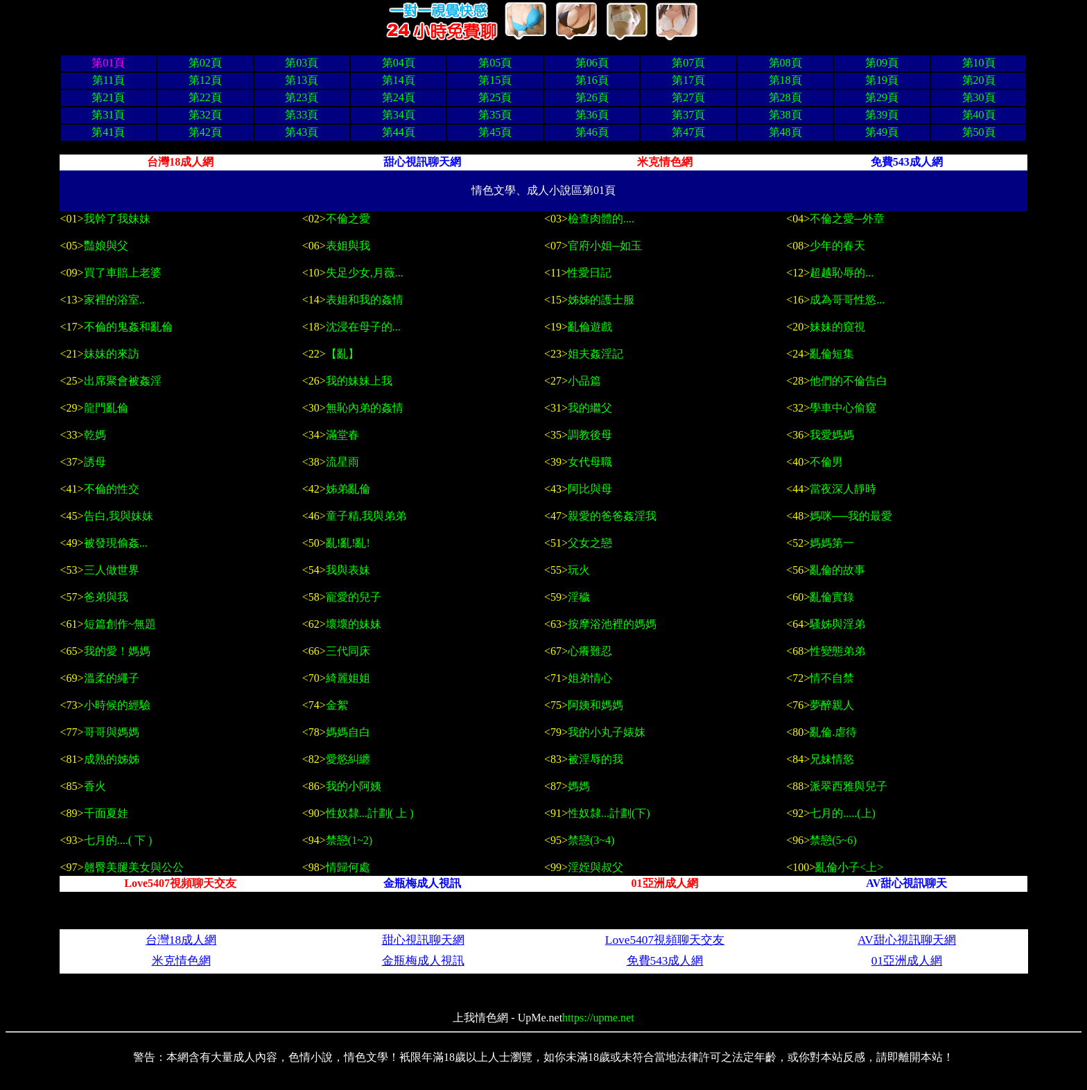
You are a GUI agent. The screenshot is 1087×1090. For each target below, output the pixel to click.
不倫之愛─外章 (847, 219)
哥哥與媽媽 (111, 732)
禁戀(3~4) (591, 840)
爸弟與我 (106, 597)
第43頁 (301, 132)
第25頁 (495, 97)
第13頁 (301, 80)
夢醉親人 (832, 705)
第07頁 (688, 63)
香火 (95, 786)
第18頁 (785, 80)
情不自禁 (832, 678)
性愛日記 (589, 273)
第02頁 (205, 63)
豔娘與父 (106, 246)
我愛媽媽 (832, 435)
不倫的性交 (111, 489)
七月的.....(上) (843, 813)
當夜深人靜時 (843, 489)
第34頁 (398, 115)
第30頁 (978, 97)
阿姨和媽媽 (595, 705)
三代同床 (349, 651)
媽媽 (579, 786)
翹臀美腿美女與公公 (134, 867)
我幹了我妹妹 (117, 219)
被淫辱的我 (595, 759)
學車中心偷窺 (843, 408)
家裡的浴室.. (114, 300)
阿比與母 (590, 489)
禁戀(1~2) (349, 840)
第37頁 (688, 115)
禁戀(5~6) (833, 840)
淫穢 (579, 597)
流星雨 (342, 462)
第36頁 (592, 115)
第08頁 (785, 63)
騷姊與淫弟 (837, 624)
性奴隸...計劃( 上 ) (370, 813)
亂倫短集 (832, 354)
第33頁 (301, 115)
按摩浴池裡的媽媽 (612, 624)
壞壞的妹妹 (353, 624)
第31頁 (108, 115)
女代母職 (590, 462)
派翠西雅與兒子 (848, 786)
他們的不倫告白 (848, 381)
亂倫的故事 (837, 570)
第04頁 (398, 63)
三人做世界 (111, 570)
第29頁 (881, 97)
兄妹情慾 (832, 759)
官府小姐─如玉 (605, 246)
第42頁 (205, 132)
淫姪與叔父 (595, 867)
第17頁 (688, 80)
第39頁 (881, 115)
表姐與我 (348, 246)
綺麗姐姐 (348, 678)
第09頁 (881, 63)
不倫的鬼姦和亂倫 (128, 327)
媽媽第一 (833, 543)
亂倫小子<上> (849, 867)
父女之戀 (591, 543)
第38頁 (785, 115)
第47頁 (688, 132)
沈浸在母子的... (363, 327)
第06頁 (592, 63)
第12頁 (205, 80)
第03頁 (301, 63)
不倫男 (826, 462)
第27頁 (688, 97)
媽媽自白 (348, 732)
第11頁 (108, 80)
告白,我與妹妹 (118, 516)
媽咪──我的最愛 (851, 516)
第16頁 (592, 80)
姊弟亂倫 (348, 489)
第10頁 (978, 63)
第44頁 (398, 132)
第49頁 (881, 132)
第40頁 (978, 115)
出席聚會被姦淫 (123, 381)
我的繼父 (590, 408)
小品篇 (584, 381)
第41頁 (108, 132)
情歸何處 (348, 867)
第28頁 (785, 97)
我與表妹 (349, 570)
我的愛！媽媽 (118, 651)
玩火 (579, 570)
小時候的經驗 (117, 705)
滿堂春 (344, 435)
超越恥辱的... (841, 273)
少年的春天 (837, 246)
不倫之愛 (348, 219)
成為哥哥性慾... (847, 300)
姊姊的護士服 (601, 300)
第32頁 (205, 115)
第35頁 (495, 115)
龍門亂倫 (106, 408)
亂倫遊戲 (590, 327)
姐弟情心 (590, 678)
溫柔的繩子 (111, 678)
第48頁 (785, 132)
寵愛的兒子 (353, 597)
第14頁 (398, 80)
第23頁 (301, 97)
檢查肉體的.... (601, 219)
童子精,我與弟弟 (366, 516)
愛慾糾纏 (348, 759)
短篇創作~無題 (120, 624)
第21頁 (108, 97)
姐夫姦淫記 (595, 354)
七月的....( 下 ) (118, 840)
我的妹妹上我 (359, 381)
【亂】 (342, 354)
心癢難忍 (591, 651)
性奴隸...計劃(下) (609, 813)
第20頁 (978, 80)
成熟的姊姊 (111, 759)
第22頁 (205, 97)
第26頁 (592, 97)
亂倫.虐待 (833, 732)
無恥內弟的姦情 (364, 408)
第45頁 (495, 132)
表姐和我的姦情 (364, 300)
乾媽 (95, 435)
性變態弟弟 (839, 651)
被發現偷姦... (117, 543)
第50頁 (978, 132)
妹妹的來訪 (111, 354)
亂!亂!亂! (349, 543)
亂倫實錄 (832, 597)
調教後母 (590, 435)
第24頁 (398, 97)
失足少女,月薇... (364, 273)
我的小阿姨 (353, 786)
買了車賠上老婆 (123, 273)
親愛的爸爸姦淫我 (612, 516)
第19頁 (881, 80)
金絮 (337, 705)
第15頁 (495, 80)
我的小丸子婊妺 (606, 732)
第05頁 (495, 63)
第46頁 (592, 132)
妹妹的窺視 (837, 327)
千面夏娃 (106, 813)
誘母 (95, 462)
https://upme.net (598, 1017)
